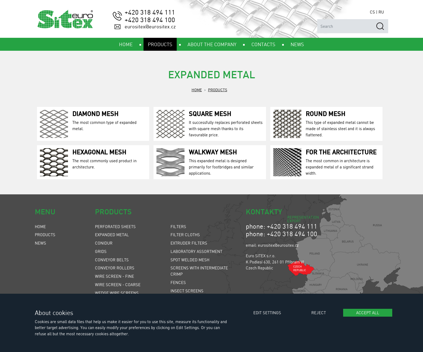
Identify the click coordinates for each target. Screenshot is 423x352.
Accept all (367, 312)
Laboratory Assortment (196, 251)
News (40, 243)
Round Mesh (325, 113)
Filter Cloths (185, 234)
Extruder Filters (188, 243)
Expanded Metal (112, 234)
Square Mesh (210, 113)
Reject (318, 312)
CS (372, 12)
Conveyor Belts (112, 259)
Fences (178, 282)
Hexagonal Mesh (99, 152)
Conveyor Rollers (114, 267)
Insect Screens (186, 290)
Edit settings (267, 312)
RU (381, 12)
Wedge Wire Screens (117, 293)
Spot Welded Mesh (189, 259)
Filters (178, 226)
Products (217, 89)
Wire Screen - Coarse (118, 284)
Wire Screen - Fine (114, 276)
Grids (101, 251)
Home (197, 89)
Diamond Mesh (95, 113)
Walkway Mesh (213, 152)
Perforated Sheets (115, 226)
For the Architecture (341, 152)
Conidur (103, 243)
